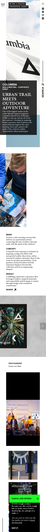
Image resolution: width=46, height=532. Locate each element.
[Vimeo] (43, 18)
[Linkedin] (43, 9)
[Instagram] (43, 15)
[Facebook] (43, 12)
